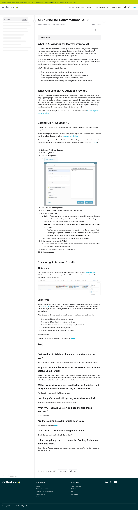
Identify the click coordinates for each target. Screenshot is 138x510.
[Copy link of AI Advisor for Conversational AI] (87, 20)
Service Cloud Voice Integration (45, 491)
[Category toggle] (34, 21)
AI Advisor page (89, 272)
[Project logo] (10, 7)
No (73, 471)
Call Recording (40, 494)
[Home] (3, 13)
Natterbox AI (39, 486)
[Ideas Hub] (90, 7)
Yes (63, 471)
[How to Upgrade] (115, 7)
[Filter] (31, 19)
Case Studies (74, 494)
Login (134, 7)
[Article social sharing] (94, 30)
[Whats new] (124, 7)
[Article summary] (69, 37)
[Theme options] (129, 7)
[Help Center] (80, 7)
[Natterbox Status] (102, 7)
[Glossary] (71, 7)
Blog (72, 491)
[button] (15, 19)
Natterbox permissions (70, 136)
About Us (73, 488)
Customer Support (76, 486)
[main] (69, 246)
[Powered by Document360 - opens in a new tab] (12, 476)
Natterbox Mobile (41, 497)
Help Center (23, 2)
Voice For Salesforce (42, 488)
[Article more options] (99, 30)
